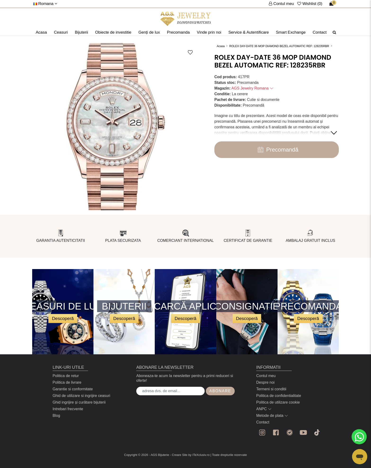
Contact (320, 32)
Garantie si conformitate (73, 389)
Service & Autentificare (248, 32)
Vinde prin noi (209, 32)
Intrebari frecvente (68, 409)
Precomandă (276, 149)
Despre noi (265, 382)
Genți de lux (149, 32)
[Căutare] (334, 32)
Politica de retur (66, 376)
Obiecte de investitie (113, 32)
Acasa (41, 32)
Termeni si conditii (271, 389)
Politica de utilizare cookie (278, 402)
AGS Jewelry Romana (252, 88)
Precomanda (178, 32)
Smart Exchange (291, 32)
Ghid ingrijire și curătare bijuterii (79, 402)
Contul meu (266, 376)
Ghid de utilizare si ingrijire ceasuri (81, 396)
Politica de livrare (67, 382)
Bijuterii (81, 32)
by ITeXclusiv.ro (199, 455)
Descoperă (63, 318)
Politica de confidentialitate (278, 396)
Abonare (220, 391)
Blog (56, 416)
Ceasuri (61, 32)
